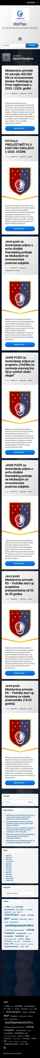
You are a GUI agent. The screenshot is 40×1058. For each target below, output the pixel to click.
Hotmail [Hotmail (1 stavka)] (31, 1008)
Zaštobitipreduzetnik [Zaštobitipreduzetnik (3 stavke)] (11, 1043)
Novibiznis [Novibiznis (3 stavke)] (14, 1015)
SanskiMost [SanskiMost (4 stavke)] (5, 935)
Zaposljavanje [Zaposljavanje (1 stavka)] (15, 943)
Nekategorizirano (10, 270)
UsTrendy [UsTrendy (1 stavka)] (10, 1040)
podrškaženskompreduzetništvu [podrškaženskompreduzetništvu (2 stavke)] (14, 1026)
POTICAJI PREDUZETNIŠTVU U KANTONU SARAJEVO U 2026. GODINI (19, 146)
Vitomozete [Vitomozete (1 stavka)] (8, 943)
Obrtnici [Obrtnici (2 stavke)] (16, 918)
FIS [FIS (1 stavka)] (11, 909)
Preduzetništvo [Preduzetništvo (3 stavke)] (7, 933)
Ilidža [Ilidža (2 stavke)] (4, 911)
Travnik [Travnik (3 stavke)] (34, 1038)
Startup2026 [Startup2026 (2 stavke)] (7, 1038)
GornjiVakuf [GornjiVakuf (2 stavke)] (24, 1008)
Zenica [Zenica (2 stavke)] (8, 946)
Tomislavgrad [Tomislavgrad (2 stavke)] (12, 940)
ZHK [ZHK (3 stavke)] (12, 946)
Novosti (30, 93)
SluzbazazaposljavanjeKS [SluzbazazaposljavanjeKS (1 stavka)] (10, 1035)
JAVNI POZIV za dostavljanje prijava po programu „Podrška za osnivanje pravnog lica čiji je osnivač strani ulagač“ (19, 366)
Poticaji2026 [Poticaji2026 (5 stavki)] (9, 1029)
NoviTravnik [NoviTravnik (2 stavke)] (8, 918)
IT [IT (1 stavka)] (7, 911)
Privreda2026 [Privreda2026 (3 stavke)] (8, 1032)
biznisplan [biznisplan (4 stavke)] (5, 906)
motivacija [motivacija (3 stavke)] (16, 914)
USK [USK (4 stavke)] (5, 1041)
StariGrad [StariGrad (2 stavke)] (6, 938)
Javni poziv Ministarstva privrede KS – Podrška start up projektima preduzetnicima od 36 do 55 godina (19, 584)
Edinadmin (23, 93)
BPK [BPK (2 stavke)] (3, 909)
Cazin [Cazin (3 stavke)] (7, 909)
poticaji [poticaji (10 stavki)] (16, 929)
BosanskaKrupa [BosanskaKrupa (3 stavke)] (29, 1006)
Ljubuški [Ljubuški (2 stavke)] (8, 914)
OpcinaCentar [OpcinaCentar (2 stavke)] (13, 1018)
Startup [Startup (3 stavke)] (13, 938)
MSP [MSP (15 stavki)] (6, 1015)
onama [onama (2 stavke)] (6, 1018)
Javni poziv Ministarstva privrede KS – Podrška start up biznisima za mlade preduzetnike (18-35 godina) (19, 694)
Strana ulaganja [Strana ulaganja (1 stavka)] (16, 1038)
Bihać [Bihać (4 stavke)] (8, 1006)
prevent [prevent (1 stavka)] (15, 933)
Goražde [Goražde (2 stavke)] (15, 909)
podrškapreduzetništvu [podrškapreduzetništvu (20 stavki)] (19, 1022)
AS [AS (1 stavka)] (4, 1005)
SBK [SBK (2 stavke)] (12, 935)
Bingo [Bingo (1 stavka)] (12, 1005)
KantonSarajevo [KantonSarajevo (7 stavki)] (13, 1011)
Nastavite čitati (24, 128)
